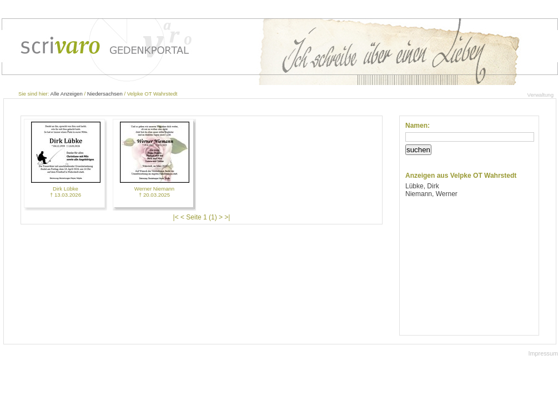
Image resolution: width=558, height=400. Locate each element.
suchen (418, 150)
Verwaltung (540, 95)
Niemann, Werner (431, 194)
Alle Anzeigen (67, 94)
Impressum (543, 353)
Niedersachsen (105, 94)
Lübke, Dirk (422, 186)
